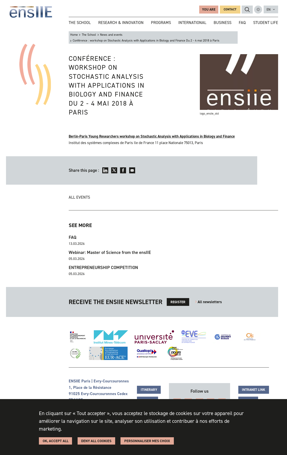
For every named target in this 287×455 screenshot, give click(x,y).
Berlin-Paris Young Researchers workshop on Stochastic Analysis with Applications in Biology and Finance (152, 136)
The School (89, 35)
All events (79, 197)
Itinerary (149, 389)
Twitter (114, 170)
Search (247, 9)
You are (208, 9)
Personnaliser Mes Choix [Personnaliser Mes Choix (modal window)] (147, 441)
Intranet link (253, 389)
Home (74, 35)
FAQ (72, 237)
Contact (230, 9)
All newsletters (210, 301)
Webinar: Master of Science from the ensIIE (110, 252)
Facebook (123, 170)
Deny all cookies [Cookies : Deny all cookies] (96, 441)
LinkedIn (105, 170)
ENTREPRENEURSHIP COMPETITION (103, 268)
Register (178, 302)
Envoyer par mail (132, 170)
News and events (111, 35)
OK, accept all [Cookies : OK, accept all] (55, 441)
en (269, 9)
